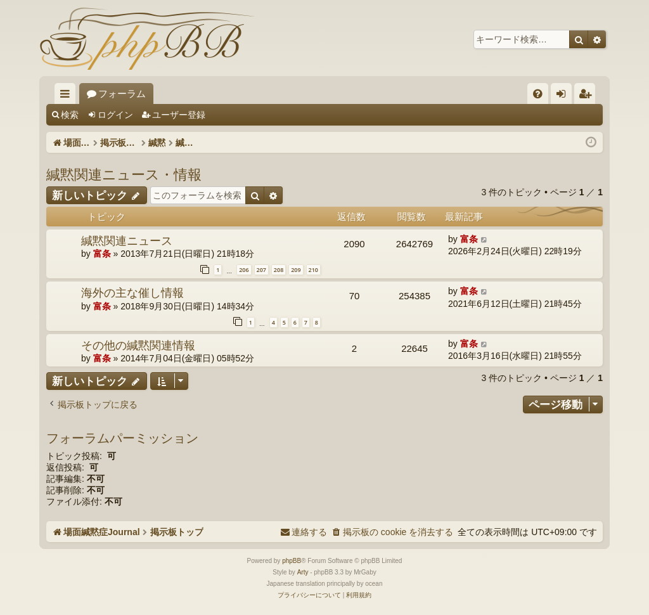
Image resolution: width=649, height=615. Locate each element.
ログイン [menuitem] (564, 96)
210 (313, 270)
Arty (303, 572)
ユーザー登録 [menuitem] (588, 96)
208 (278, 270)
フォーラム (219, 93)
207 (261, 270)
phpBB (291, 560)
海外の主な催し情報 (132, 292)
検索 (70, 115)
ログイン (115, 115)
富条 (102, 254)
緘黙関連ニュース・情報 (124, 173)
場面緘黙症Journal (126, 93)
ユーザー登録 (178, 115)
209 (295, 270)
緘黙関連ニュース (126, 240)
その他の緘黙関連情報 (138, 345)
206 (243, 270)
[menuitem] (537, 93)
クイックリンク (67, 96)
